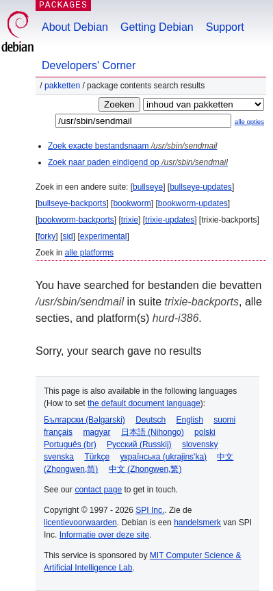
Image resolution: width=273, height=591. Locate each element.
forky (46, 236)
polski (205, 432)
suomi (224, 420)
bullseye (148, 187)
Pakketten (62, 85)
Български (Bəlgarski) (84, 420)
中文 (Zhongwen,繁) (145, 469)
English (190, 420)
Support (225, 27)
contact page (98, 489)
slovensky (200, 444)
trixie (129, 220)
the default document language (144, 403)
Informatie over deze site (104, 535)
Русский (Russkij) (139, 444)
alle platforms (89, 252)
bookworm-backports (76, 220)
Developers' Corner (88, 65)
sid (67, 236)
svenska (59, 457)
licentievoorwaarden (80, 522)
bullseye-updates (201, 187)
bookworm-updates (193, 203)
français (58, 432)
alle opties (249, 121)
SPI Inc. (149, 510)
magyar (96, 432)
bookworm (132, 203)
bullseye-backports (72, 203)
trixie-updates (169, 220)
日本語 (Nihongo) (152, 432)
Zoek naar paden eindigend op (138, 162)
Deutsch (150, 420)
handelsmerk (197, 522)
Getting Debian (157, 27)
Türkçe (96, 457)
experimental (103, 236)
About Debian (75, 27)
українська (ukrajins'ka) (163, 457)
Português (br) (70, 444)
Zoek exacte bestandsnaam (132, 146)
